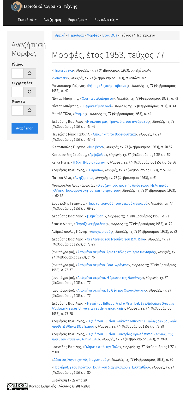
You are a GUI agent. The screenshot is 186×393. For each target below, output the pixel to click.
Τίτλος (17, 64)
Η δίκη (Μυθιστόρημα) (90, 162)
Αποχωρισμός (101, 231)
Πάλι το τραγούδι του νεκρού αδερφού (117, 203)
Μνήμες (80, 113)
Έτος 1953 (109, 35)
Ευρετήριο (77, 19)
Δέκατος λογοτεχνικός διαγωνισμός (80, 359)
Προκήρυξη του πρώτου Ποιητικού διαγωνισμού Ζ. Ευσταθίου (101, 367)
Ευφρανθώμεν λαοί (96, 106)
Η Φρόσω (94, 170)
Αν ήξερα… (83, 177)
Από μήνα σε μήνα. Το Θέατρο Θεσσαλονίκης (112, 290)
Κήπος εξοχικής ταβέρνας (108, 85)
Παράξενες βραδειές (91, 223)
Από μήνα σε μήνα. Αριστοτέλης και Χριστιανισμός (116, 252)
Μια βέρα (96, 147)
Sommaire (60, 78)
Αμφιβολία (98, 154)
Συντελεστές (106, 19)
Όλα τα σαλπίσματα (97, 98)
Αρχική (60, 35)
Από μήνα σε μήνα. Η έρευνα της (110, 277)
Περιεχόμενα (63, 70)
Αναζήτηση (52, 19)
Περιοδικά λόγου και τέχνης (49, 6)
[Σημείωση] (95, 216)
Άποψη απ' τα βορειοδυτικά (114, 134)
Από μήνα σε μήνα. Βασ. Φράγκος (103, 265)
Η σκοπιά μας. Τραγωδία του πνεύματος (118, 121)
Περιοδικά (27, 19)
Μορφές (93, 35)
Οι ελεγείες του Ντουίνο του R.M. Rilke (116, 239)
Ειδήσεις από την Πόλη (102, 346)
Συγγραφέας (22, 82)
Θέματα (18, 101)
